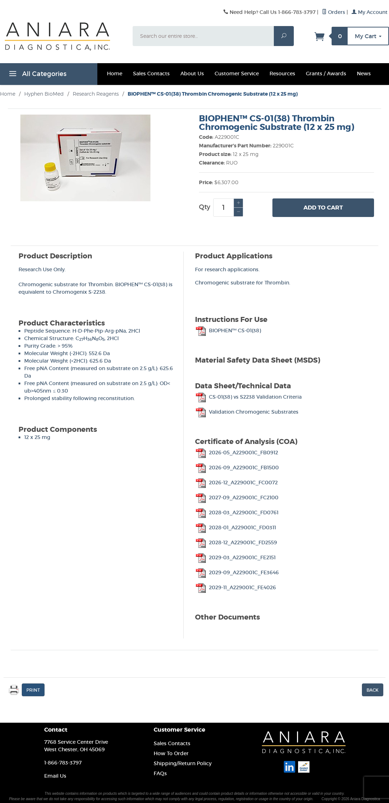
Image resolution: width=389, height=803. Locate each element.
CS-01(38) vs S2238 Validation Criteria (248, 397)
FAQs (160, 773)
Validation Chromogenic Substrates (246, 412)
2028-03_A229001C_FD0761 (236, 512)
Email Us (55, 776)
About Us (192, 73)
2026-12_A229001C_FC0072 (236, 482)
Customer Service (237, 73)
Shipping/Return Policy (182, 763)
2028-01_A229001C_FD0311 (235, 527)
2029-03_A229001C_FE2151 (235, 557)
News (364, 73)
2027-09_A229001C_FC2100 (236, 497)
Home (114, 73)
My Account (370, 12)
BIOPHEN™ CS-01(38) (228, 330)
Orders (333, 12)
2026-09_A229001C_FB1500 (237, 467)
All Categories (36, 75)
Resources (282, 73)
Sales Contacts (151, 73)
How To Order (171, 753)
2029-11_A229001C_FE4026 (235, 587)
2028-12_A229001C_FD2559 (236, 542)
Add (323, 207)
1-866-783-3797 (63, 762)
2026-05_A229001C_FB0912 (236, 452)
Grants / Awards (326, 73)
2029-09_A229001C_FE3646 (237, 572)
